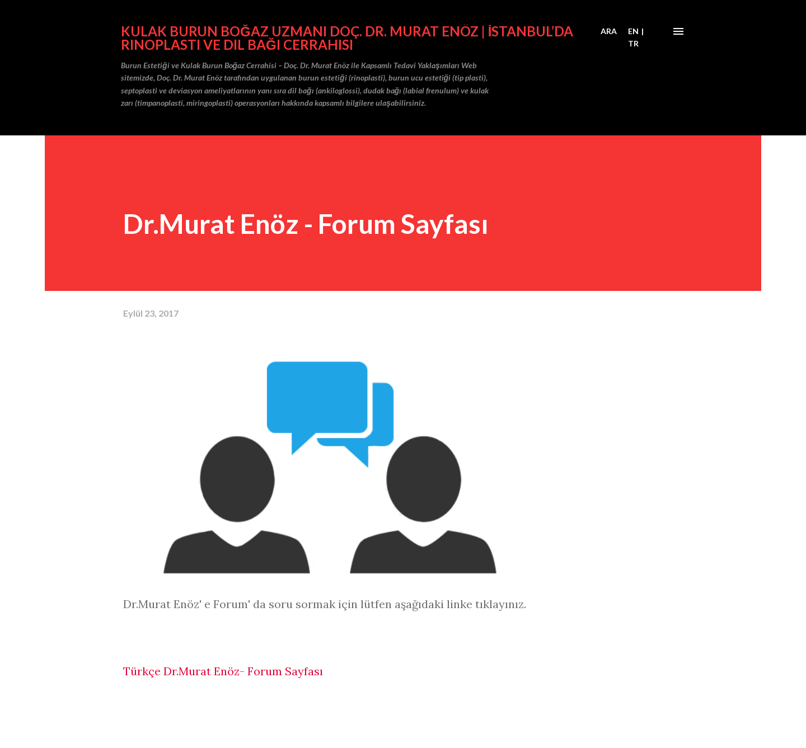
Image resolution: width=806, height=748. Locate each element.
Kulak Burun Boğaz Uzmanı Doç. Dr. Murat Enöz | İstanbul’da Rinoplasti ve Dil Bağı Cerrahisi (347, 38)
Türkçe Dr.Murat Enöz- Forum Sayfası (223, 671)
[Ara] (609, 31)
